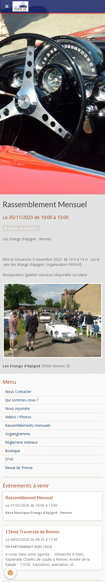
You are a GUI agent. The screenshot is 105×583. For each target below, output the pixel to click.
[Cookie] (10, 572)
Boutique (12, 450)
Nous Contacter (18, 391)
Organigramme (17, 433)
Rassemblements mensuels (28, 425)
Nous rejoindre (17, 408)
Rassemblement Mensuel (29, 497)
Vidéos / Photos (18, 416)
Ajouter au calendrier (21, 228)
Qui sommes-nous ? (21, 400)
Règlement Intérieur (21, 442)
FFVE (9, 459)
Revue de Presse (19, 467)
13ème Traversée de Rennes (32, 531)
